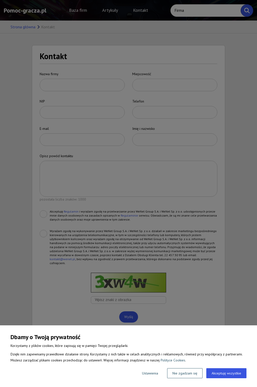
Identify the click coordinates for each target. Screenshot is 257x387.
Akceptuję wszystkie (226, 373)
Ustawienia (150, 373)
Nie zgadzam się (184, 373)
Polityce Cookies (173, 360)
